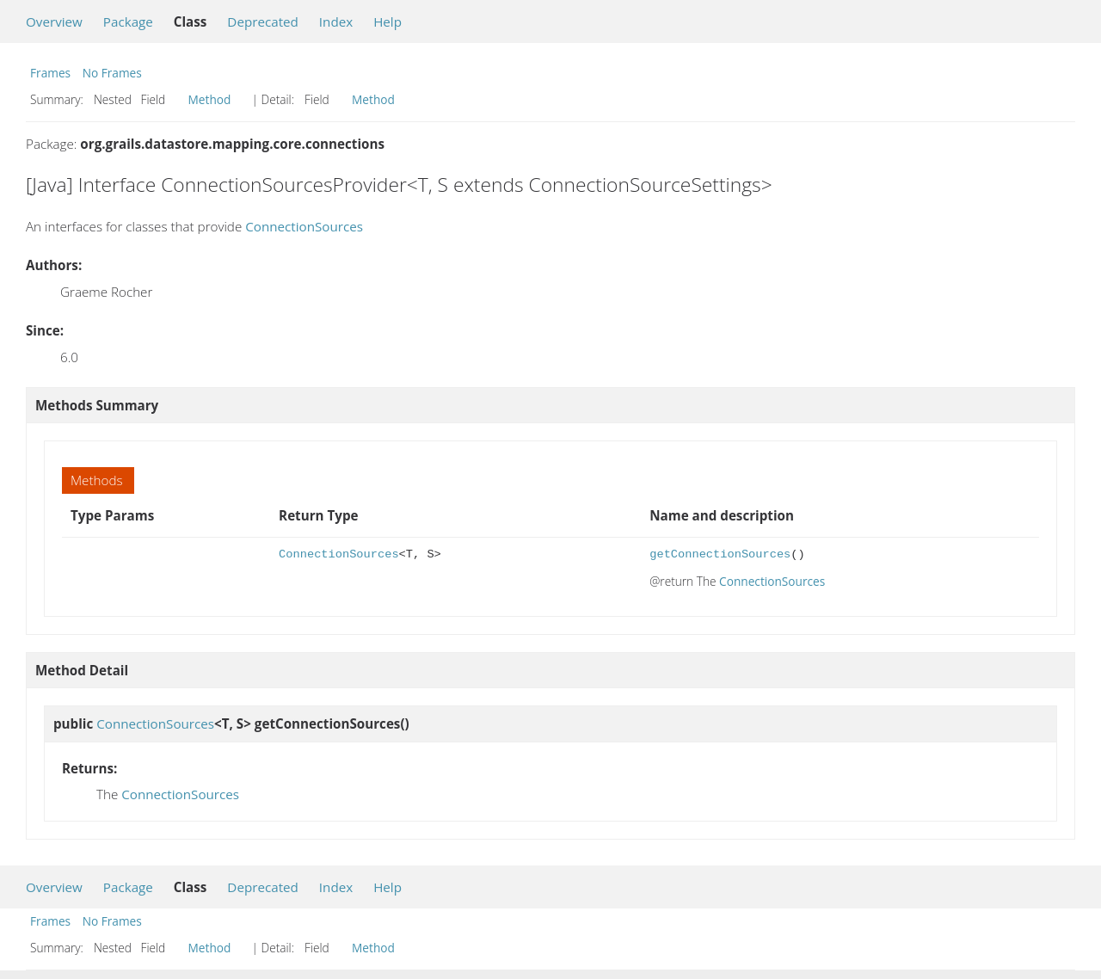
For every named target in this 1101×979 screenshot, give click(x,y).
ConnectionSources (304, 226)
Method (209, 99)
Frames (50, 73)
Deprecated (262, 21)
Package (128, 21)
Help (387, 21)
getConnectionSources (719, 554)
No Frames (112, 73)
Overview (54, 21)
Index (336, 21)
